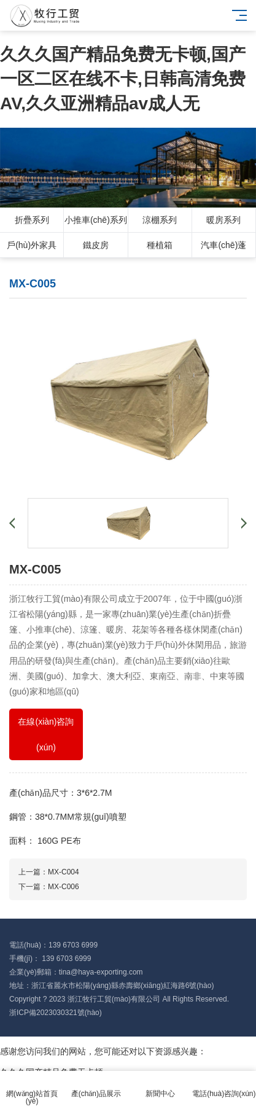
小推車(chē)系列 (95, 220)
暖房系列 (223, 220)
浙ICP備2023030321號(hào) (55, 1012)
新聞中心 (160, 1086)
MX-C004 (63, 872)
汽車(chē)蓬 (223, 245)
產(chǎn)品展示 (96, 1086)
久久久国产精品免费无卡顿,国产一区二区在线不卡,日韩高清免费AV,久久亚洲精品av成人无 (123, 79)
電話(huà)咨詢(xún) (224, 1086)
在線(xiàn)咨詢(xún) (46, 734)
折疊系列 (32, 220)
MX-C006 (63, 886)
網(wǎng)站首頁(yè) (32, 1090)
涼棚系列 (159, 220)
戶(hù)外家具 (31, 245)
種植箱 (160, 245)
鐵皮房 (96, 245)
